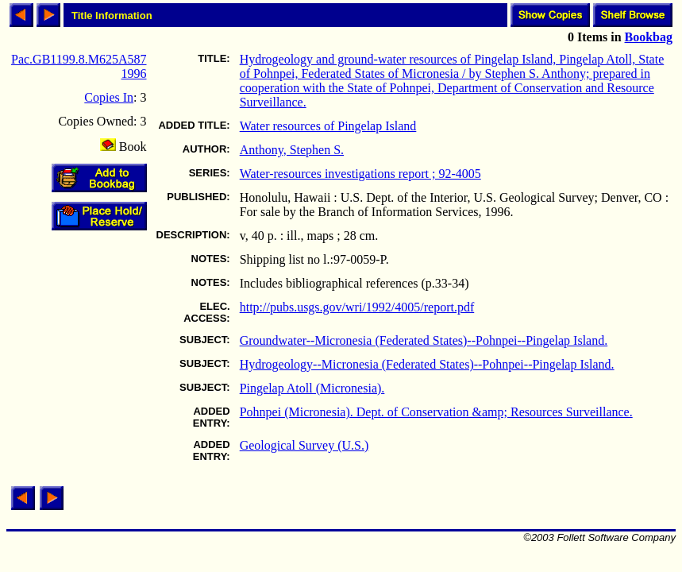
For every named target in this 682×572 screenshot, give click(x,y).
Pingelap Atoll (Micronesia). (312, 388)
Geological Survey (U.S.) (304, 445)
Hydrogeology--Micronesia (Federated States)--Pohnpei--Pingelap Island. (427, 364)
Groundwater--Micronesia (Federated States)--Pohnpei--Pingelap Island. (424, 340)
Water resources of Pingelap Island (328, 126)
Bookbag (648, 37)
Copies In (108, 97)
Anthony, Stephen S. (292, 150)
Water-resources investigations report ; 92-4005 (360, 173)
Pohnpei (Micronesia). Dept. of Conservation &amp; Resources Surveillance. (436, 412)
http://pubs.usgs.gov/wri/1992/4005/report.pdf (357, 307)
